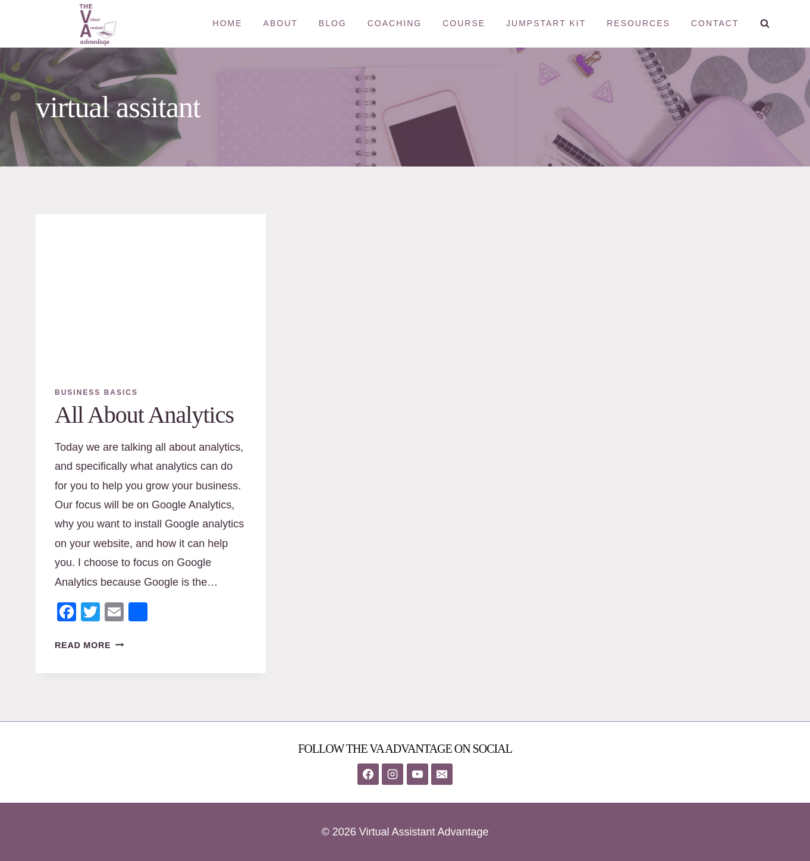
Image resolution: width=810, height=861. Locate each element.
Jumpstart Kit (546, 23)
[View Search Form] (764, 23)
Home (228, 23)
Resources (638, 23)
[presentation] (151, 290)
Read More (89, 645)
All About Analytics (144, 414)
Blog (333, 23)
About (280, 23)
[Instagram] (392, 774)
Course (463, 23)
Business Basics (96, 392)
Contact (715, 23)
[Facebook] (368, 774)
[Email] (442, 774)
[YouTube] (417, 774)
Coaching (395, 23)
